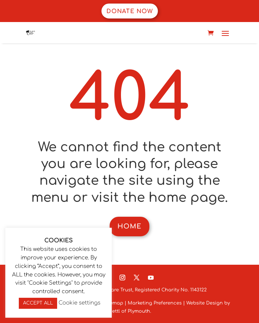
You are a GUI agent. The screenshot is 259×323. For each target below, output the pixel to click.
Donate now (129, 11)
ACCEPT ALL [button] (38, 303)
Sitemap (113, 303)
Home (129, 226)
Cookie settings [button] (79, 303)
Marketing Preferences (155, 303)
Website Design (204, 303)
